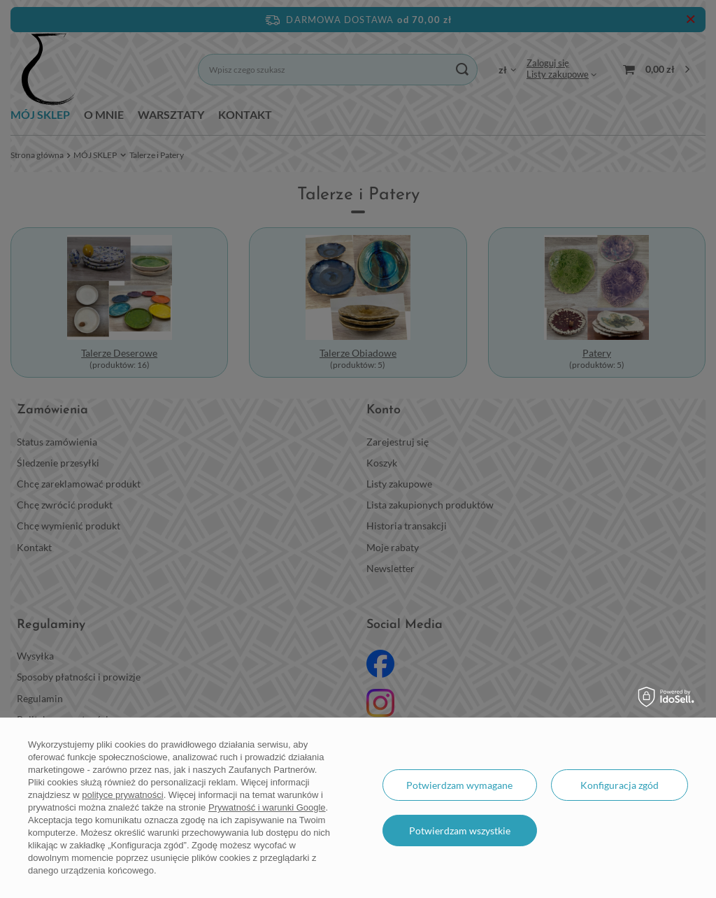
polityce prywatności (122, 795)
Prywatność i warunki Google (267, 807)
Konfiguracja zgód (619, 785)
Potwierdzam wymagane (459, 785)
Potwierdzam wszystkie (459, 830)
